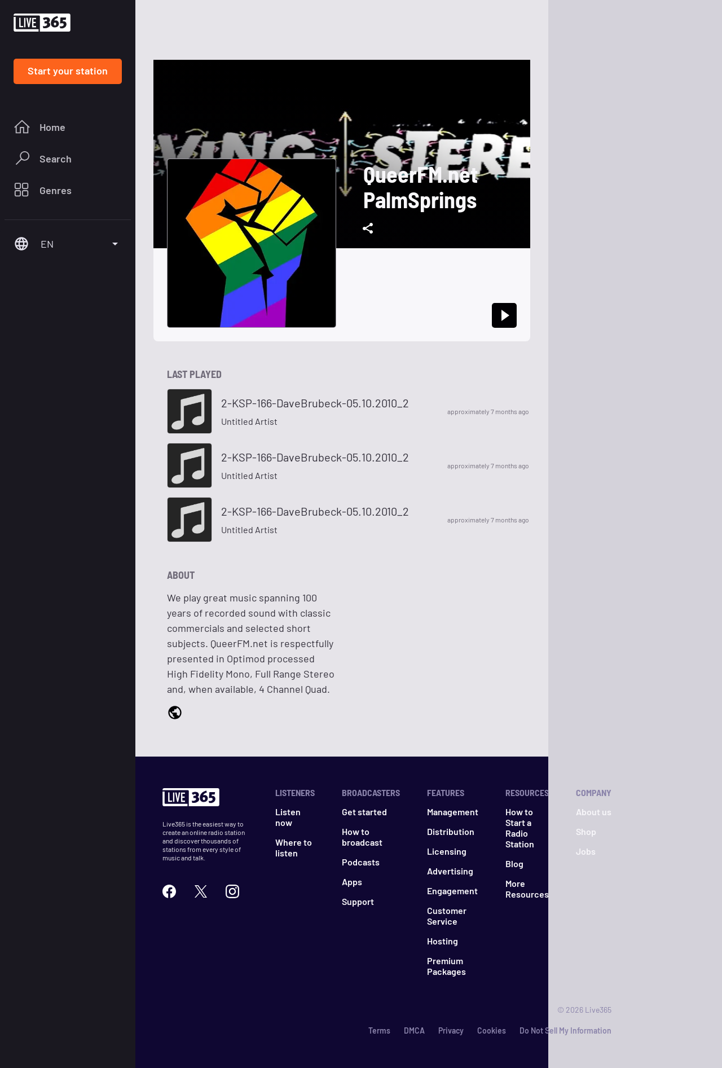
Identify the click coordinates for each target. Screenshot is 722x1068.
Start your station (68, 70)
